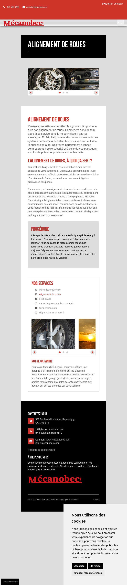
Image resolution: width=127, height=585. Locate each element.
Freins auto (45, 299)
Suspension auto (48, 308)
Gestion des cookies (10, 582)
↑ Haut (96, 499)
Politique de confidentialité (42, 449)
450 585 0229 (13, 7)
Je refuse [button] (96, 566)
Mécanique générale (50, 289)
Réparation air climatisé (51, 312)
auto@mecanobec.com (36, 7)
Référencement (58, 499)
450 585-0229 (56, 429)
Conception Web (42, 499)
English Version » (113, 3)
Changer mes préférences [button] (88, 573)
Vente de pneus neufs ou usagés (56, 303)
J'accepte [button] (79, 566)
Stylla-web (73, 499)
